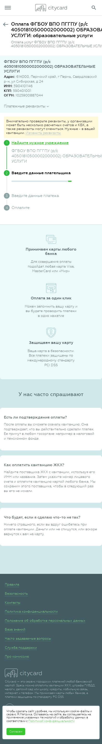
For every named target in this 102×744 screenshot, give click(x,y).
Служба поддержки (21, 647)
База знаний (15, 629)
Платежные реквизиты (24, 106)
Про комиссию (17, 656)
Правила (12, 584)
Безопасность (16, 593)
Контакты (12, 602)
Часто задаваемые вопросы (28, 638)
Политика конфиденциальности (31, 611)
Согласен (15, 731)
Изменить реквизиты (43, 133)
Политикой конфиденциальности (51, 721)
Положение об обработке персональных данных (45, 620)
